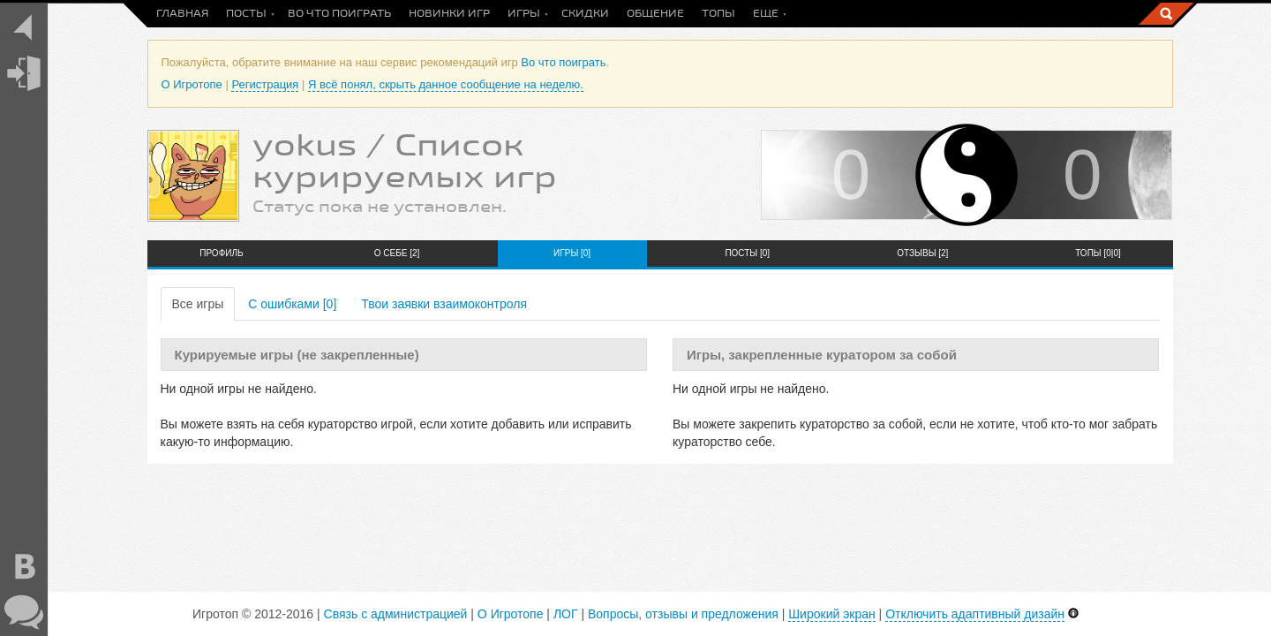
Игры (524, 13)
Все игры (198, 304)
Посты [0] (747, 253)
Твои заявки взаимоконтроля (444, 304)
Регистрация (264, 84)
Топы (718, 13)
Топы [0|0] (1098, 253)
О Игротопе (192, 84)
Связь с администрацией (396, 614)
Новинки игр (449, 13)
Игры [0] (571, 253)
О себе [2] (397, 253)
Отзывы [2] (922, 253)
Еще (765, 13)
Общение (655, 13)
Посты (246, 13)
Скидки (585, 13)
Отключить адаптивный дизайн (974, 614)
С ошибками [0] (292, 304)
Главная (182, 13)
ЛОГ (565, 614)
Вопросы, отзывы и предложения (683, 614)
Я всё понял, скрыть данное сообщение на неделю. (445, 84)
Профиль (221, 253)
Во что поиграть (339, 13)
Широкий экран (831, 614)
